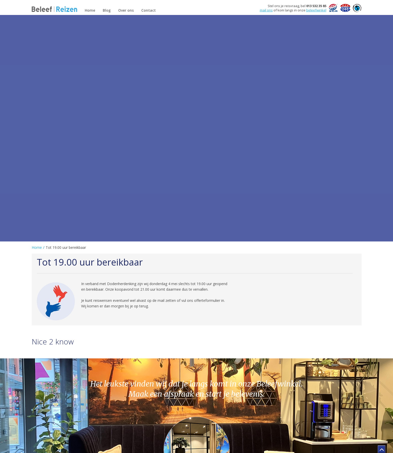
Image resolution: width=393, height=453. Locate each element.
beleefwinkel (316, 10)
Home (37, 247)
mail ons (266, 10)
